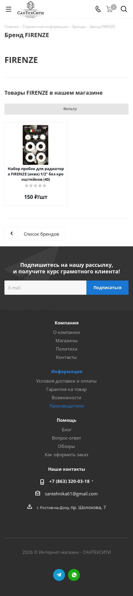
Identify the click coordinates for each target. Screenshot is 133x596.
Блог (67, 429)
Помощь (66, 420)
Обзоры (66, 446)
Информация (66, 371)
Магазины (67, 340)
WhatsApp (74, 575)
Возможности (66, 397)
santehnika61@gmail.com (71, 494)
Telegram (59, 575)
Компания (67, 323)
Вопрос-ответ (66, 438)
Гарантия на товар (66, 389)
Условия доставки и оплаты (66, 381)
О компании (66, 332)
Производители (66, 406)
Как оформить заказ (66, 454)
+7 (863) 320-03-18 (69, 481)
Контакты (66, 357)
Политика (66, 349)
